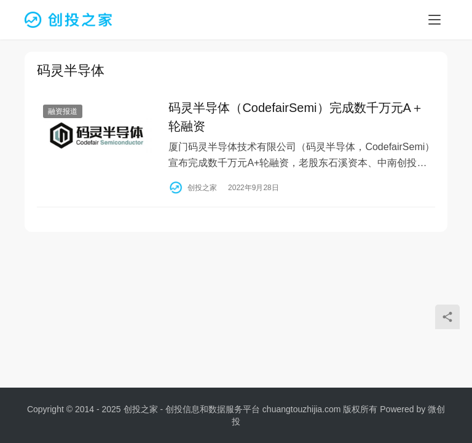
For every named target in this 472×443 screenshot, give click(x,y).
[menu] (434, 20)
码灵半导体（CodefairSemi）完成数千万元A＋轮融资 (295, 118)
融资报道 (62, 112)
